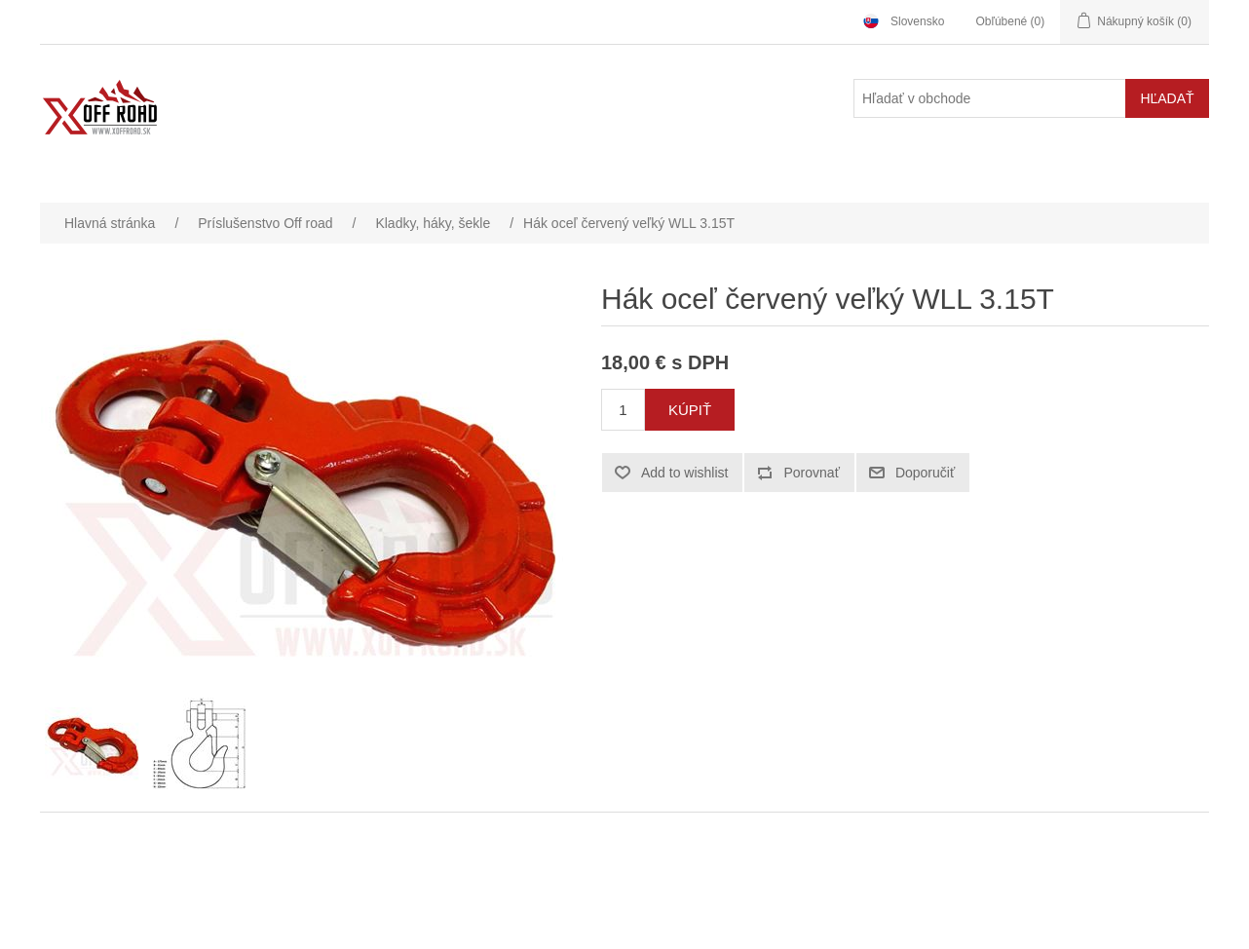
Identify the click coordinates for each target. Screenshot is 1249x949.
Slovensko (917, 21)
